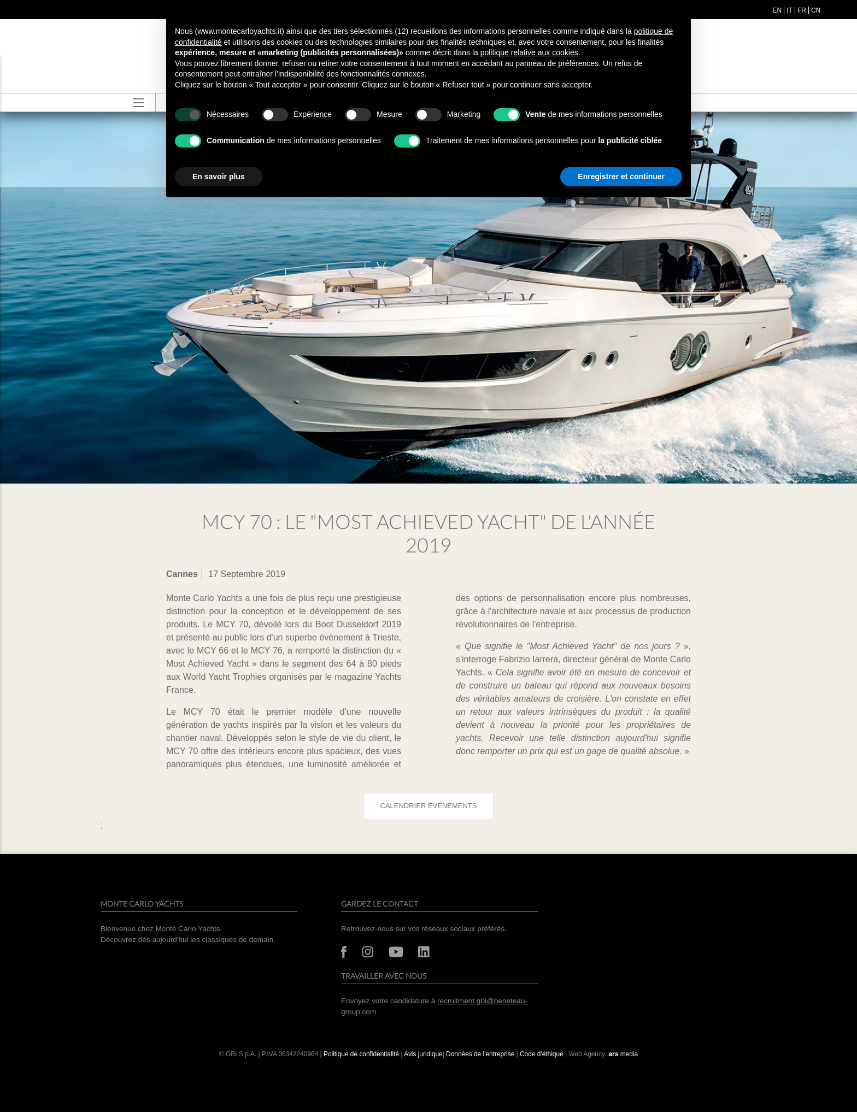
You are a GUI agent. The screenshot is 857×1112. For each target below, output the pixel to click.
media (623, 1054)
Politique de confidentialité (361, 1054)
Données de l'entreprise (480, 1054)
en (777, 10)
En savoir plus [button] (218, 176)
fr (801, 10)
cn (815, 10)
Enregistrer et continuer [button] (621, 176)
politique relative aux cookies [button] (529, 52)
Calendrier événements (428, 806)
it (789, 10)
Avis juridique (423, 1054)
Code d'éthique (541, 1054)
